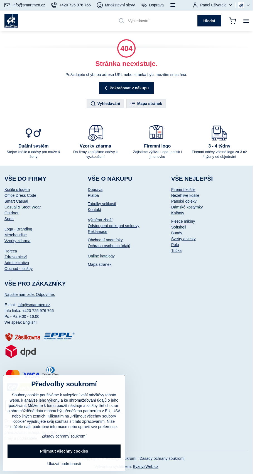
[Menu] (246, 20)
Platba (93, 195)
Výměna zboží (100, 220)
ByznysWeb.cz (145, 466)
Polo (175, 244)
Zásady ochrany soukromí (162, 458)
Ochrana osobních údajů (109, 246)
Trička (176, 250)
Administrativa (16, 263)
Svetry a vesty (183, 239)
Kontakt (94, 209)
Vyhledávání (105, 104)
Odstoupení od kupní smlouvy (113, 226)
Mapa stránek (146, 104)
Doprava (95, 189)
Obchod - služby (18, 268)
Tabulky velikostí (102, 204)
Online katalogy (101, 256)
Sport (9, 219)
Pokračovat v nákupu (126, 88)
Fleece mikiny (183, 221)
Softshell (178, 227)
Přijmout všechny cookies (64, 451)
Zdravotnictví (15, 257)
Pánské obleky (184, 201)
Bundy (176, 233)
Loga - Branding (18, 229)
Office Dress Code (20, 195)
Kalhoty (177, 213)
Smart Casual (16, 201)
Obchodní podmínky (105, 240)
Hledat (209, 21)
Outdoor (11, 213)
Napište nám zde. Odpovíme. (29, 294)
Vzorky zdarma (17, 241)
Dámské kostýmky (187, 207)
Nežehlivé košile (185, 195)
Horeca (10, 251)
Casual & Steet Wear (22, 207)
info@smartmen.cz (34, 305)
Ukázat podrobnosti (64, 463)
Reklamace (97, 231)
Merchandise (15, 235)
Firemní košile (183, 189)
